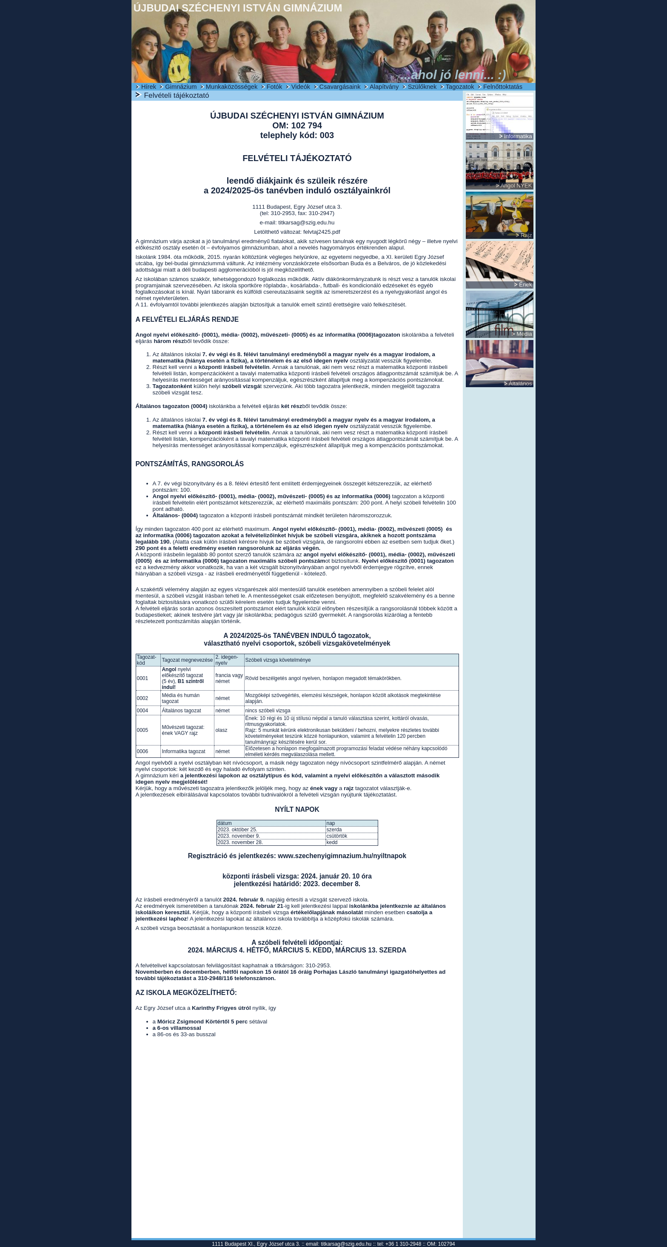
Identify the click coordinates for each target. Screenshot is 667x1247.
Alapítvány (384, 86)
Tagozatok (460, 86)
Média (524, 334)
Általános (520, 383)
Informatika (518, 136)
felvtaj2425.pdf (321, 232)
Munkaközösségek (231, 86)
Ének (525, 284)
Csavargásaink (340, 86)
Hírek (148, 86)
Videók (301, 86)
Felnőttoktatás (502, 86)
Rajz (526, 235)
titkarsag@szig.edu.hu (306, 222)
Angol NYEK (516, 185)
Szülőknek (422, 86)
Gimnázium (181, 86)
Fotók (274, 86)
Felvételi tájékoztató (176, 95)
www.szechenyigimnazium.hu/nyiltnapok (342, 855)
